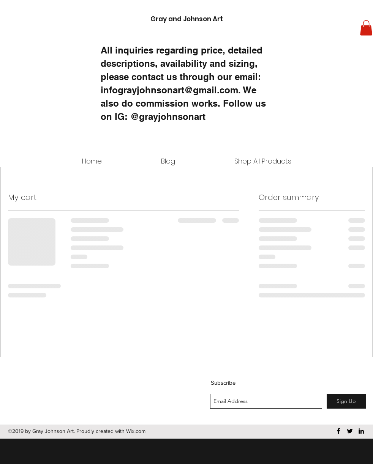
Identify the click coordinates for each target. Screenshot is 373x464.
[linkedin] (361, 431)
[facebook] (338, 431)
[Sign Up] (346, 401)
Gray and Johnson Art (186, 19)
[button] (366, 28)
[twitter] (350, 431)
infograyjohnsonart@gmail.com (169, 90)
